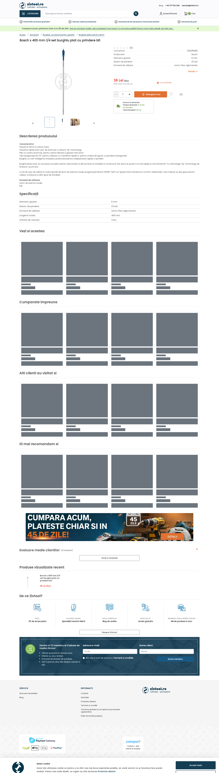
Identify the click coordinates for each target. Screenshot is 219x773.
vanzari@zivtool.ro (190, 5)
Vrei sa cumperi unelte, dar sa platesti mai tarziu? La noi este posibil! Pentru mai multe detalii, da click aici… (122, 28)
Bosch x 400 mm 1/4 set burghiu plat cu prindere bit (50, 578)
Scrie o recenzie (109, 558)
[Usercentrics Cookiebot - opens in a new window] (18, 767)
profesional (91, 22)
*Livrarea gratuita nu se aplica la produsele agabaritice (100, 710)
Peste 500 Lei (29, 22)
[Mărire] (129, 94)
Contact (84, 693)
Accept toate (195, 752)
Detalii (40, 766)
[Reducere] (116, 94)
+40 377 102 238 (172, 5)
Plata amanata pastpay (91, 716)
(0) (131, 47)
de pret (193, 22)
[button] (33, 123)
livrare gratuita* (43, 22)
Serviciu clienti (78, 22)
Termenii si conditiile (123, 658)
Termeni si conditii (89, 705)
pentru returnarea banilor (147, 22)
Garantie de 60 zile (127, 22)
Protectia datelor (88, 701)
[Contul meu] (168, 14)
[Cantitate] (123, 94)
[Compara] (181, 94)
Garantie (185, 22)
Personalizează (196, 762)
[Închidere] (198, 28)
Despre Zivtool (109, 632)
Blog (161, 5)
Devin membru (175, 659)
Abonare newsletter (28, 693)
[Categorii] (30, 13)
